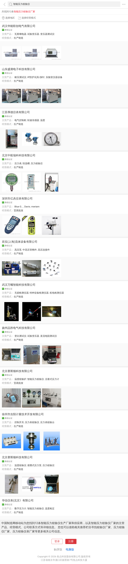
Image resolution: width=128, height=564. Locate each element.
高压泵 (18, 249)
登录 (57, 541)
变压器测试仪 (47, 34)
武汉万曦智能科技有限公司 (18, 284)
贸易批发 (18, 210)
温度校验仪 (20, 465)
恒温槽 (26, 163)
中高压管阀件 (30, 249)
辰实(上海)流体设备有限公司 (19, 241)
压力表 (18, 163)
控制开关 (19, 422)
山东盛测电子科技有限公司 (18, 69)
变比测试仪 (20, 336)
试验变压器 (33, 34)
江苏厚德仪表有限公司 (16, 112)
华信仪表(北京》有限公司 (18, 500)
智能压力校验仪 (35, 379)
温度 (42, 120)
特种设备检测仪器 (39, 292)
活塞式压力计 (52, 379)
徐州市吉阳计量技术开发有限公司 (23, 414)
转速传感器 (33, 120)
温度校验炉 (20, 379)
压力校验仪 (37, 163)
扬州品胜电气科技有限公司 (18, 328)
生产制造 (18, 38)
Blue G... (18, 206)
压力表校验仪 (32, 422)
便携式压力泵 (34, 465)
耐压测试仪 (20, 77)
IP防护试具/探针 (36, 77)
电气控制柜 (20, 120)
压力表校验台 (47, 422)
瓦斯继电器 (20, 34)
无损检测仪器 (21, 292)
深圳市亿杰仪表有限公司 (17, 198)
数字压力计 (20, 508)
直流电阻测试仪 (48, 336)
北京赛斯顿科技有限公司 (17, 371)
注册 (71, 541)
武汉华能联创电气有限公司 (18, 26)
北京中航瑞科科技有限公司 (18, 155)
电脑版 (70, 549)
